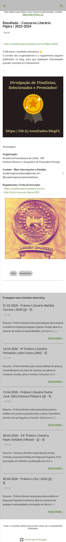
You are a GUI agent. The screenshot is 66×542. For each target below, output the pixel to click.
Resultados (25, 273)
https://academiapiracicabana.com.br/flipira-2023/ (31, 44)
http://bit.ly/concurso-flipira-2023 (21, 192)
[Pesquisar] (61, 7)
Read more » (55, 338)
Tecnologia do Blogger (33, 539)
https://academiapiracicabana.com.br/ (24, 188)
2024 (13, 273)
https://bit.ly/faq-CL (33, 14)
